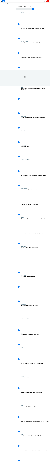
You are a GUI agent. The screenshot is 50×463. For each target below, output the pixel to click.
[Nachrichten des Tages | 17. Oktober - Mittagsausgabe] (35, 326)
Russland (22, 289)
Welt (22, 87)
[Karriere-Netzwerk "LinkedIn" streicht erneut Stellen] (35, 340)
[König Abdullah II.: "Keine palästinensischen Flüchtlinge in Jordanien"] (35, 239)
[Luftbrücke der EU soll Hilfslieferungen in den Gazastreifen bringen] (35, 412)
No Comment (23, 145)
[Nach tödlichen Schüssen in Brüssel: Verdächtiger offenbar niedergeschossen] (35, 456)
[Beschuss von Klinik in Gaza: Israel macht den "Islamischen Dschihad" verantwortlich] (35, 94)
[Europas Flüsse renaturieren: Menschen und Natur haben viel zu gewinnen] (35, 48)
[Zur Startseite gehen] (3, 1)
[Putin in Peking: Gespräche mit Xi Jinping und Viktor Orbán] (35, 268)
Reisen (22, 391)
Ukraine (22, 12)
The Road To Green (24, 41)
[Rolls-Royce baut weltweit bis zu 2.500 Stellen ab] (35, 311)
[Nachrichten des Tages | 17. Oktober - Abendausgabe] (35, 166)
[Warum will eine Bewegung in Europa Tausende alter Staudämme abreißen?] (35, 138)
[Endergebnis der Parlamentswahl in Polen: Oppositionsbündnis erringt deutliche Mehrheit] (35, 427)
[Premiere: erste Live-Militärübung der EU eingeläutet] (35, 253)
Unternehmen (23, 304)
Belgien (22, 376)
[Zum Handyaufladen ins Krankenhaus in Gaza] (35, 109)
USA (21, 333)
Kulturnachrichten (24, 362)
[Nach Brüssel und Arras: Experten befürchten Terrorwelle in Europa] (35, 34)
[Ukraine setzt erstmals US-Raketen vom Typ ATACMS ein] (35, 19)
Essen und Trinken (24, 188)
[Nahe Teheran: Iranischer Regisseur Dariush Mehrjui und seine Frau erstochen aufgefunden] (35, 369)
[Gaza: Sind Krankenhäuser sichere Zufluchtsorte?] (35, 210)
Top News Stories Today (25, 159)
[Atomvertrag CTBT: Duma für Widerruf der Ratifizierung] (35, 297)
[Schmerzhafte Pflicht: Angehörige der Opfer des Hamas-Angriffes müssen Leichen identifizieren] (35, 181)
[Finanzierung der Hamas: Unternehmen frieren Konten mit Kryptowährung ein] (35, 224)
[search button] (33, 9)
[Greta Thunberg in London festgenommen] (35, 282)
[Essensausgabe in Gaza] (35, 152)
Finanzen (22, 217)
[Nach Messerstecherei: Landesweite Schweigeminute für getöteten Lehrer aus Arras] (35, 441)
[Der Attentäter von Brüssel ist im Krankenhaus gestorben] (35, 383)
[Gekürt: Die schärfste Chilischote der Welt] (35, 195)
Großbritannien (23, 275)
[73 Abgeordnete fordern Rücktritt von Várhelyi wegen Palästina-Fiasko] (35, 123)
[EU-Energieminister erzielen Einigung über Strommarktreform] (35, 63)
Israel (22, 174)
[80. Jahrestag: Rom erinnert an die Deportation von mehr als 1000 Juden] (35, 354)
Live (47, 1)
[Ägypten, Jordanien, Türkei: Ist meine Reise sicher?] (35, 398)
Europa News (23, 27)
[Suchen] (25, 9)
